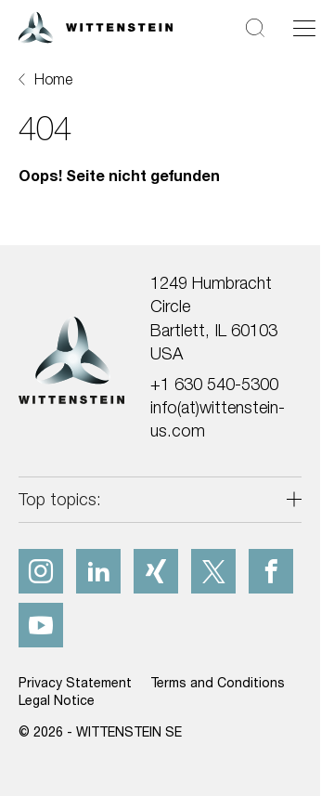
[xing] (156, 571)
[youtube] (41, 625)
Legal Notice (57, 700)
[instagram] (41, 571)
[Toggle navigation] (304, 28)
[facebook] (271, 571)
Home (53, 79)
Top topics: (60, 499)
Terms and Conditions (217, 682)
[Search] (255, 27)
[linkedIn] (98, 571)
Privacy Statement (75, 682)
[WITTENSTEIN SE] (96, 25)
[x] (213, 571)
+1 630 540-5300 (214, 384)
